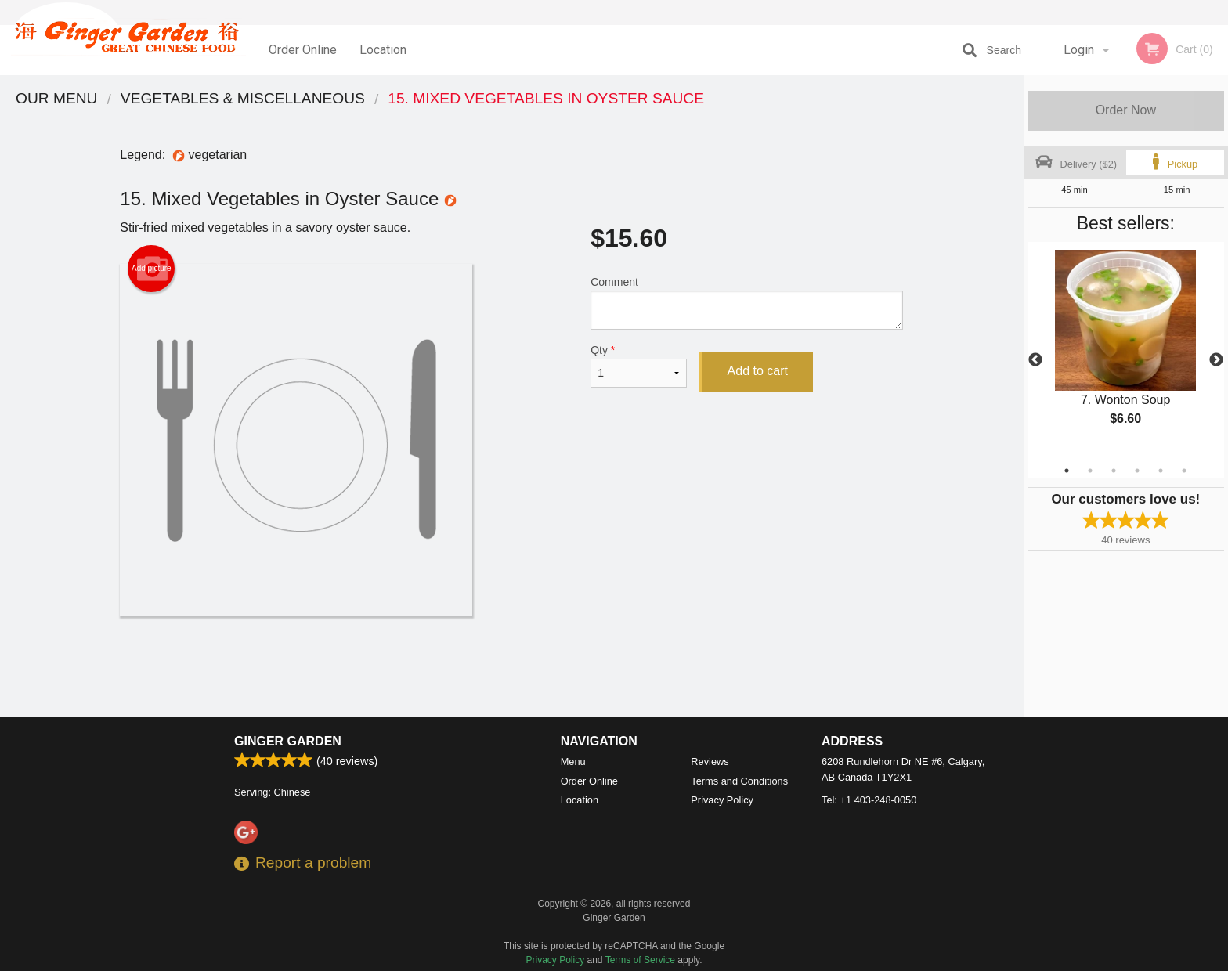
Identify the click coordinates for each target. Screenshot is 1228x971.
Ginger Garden (287, 741)
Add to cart (758, 370)
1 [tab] (1066, 470)
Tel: (869, 800)
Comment (747, 303)
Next (1216, 360)
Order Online (303, 49)
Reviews (709, 761)
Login (1079, 49)
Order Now (1126, 110)
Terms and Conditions (739, 781)
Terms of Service (640, 960)
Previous (1035, 360)
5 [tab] (1160, 470)
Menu (573, 761)
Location (382, 49)
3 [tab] (1113, 470)
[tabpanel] (1125, 351)
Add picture (152, 268)
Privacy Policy (722, 800)
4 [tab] (1137, 470)
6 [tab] (1184, 470)
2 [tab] (1090, 470)
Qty (638, 366)
